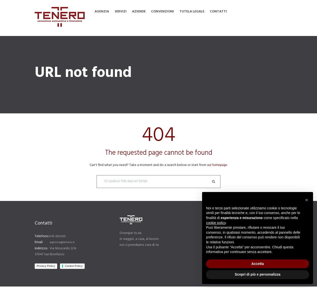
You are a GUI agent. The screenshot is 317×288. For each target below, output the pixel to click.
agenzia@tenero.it (64, 244)
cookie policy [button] (216, 223)
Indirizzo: (41, 250)
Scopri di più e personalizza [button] (257, 274)
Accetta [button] (257, 264)
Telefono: (42, 238)
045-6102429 (59, 238)
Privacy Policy (46, 267)
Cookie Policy (74, 267)
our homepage (217, 165)
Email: (39, 244)
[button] (307, 200)
